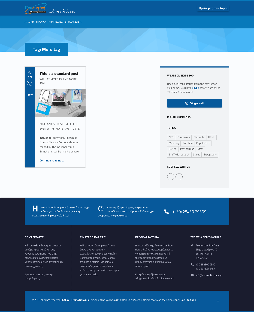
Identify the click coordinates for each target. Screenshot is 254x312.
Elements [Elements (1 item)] (199, 137)
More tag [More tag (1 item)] (174, 143)
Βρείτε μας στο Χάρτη (213, 8)
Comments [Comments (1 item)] (183, 137)
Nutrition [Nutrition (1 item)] (188, 143)
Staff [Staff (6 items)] (200, 149)
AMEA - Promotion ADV (75, 300)
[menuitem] (213, 8)
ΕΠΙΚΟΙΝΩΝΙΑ (73, 22)
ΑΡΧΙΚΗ (29, 22)
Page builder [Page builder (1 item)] (203, 143)
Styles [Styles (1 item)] (196, 155)
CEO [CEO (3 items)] (171, 137)
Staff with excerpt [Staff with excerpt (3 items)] (179, 155)
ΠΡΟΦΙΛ (41, 22)
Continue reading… (52, 160)
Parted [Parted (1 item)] (172, 149)
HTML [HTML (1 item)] (211, 137)
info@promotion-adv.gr (209, 275)
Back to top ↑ (188, 300)
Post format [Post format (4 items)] (187, 149)
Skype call (194, 103)
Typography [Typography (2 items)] (210, 155)
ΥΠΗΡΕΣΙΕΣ (55, 22)
